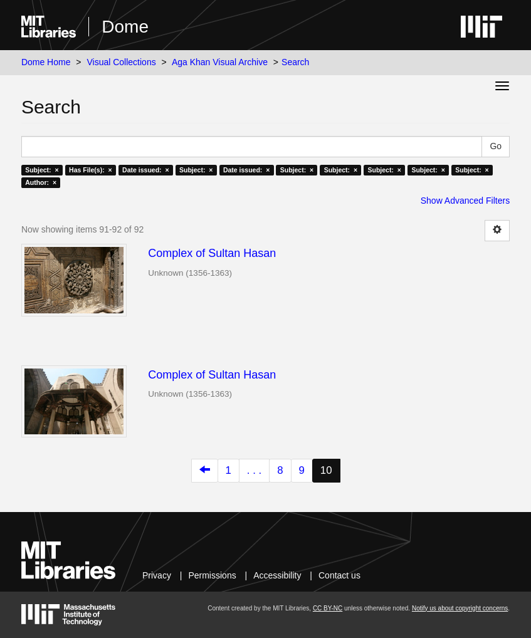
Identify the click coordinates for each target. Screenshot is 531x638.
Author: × (40, 182)
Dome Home (46, 62)
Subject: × (41, 170)
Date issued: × (145, 170)
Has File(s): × (90, 170)
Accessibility (277, 575)
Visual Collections (121, 62)
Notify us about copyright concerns (460, 608)
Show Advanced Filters (465, 201)
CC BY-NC (327, 608)
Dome (125, 26)
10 (326, 470)
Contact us (339, 575)
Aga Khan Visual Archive (220, 62)
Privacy (156, 575)
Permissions (212, 575)
